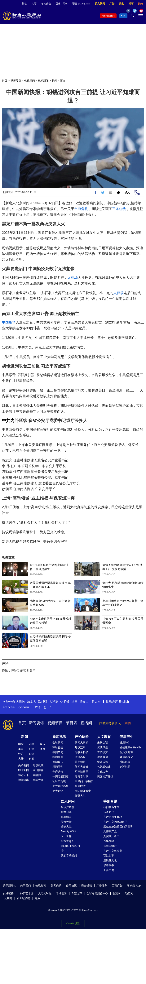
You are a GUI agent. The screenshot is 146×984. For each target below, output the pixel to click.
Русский (23, 707)
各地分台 (46, 3)
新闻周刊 (57, 766)
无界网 (8, 898)
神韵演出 (23, 779)
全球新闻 (57, 742)
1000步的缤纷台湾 (70, 848)
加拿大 (31, 701)
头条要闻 (23, 765)
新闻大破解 (81, 766)
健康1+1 (125, 742)
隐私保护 (56, 885)
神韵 (24, 3)
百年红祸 (108, 840)
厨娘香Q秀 (67, 840)
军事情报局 (81, 771)
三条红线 (119, 209)
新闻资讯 (36, 723)
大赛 (34, 3)
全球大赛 (38, 779)
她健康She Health (130, 747)
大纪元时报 (44, 893)
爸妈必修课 (104, 766)
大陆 (21, 758)
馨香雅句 (102, 757)
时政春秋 (80, 757)
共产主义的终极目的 (115, 821)
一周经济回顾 (60, 776)
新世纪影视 (23, 898)
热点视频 (38, 765)
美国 (21, 749)
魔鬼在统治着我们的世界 (118, 826)
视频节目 (15, 80)
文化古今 (102, 771)
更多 (37, 898)
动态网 (129, 893)
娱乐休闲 (68, 801)
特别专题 (110, 801)
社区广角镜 (59, 781)
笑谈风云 (102, 747)
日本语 (36, 707)
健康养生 (126, 737)
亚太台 (96, 701)
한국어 (48, 707)
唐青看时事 (81, 776)
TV (124, 15)
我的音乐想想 (69, 855)
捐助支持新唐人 (110, 723)
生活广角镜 (67, 807)
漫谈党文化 (110, 860)
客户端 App (134, 885)
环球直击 (57, 747)
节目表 (71, 723)
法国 (74, 701)
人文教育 (104, 737)
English (124, 701)
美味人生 (66, 826)
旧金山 (84, 701)
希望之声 (76, 893)
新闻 (54, 80)
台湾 (31, 749)
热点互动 (80, 747)
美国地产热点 (105, 776)
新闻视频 (59, 737)
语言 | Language (81, 3)
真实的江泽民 (111, 836)
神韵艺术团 (26, 893)
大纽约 (20, 701)
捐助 (121, 3)
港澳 (31, 744)
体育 (42, 749)
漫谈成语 (102, 761)
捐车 (131, 3)
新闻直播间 (109, 15)
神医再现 (125, 761)
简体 (65, 3)
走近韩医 (125, 766)
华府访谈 (57, 771)
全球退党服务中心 (97, 893)
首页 (4, 80)
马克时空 (80, 786)
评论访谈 (82, 737)
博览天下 (23, 775)
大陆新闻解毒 (83, 790)
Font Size (127, 192)
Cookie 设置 (73, 923)
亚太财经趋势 (60, 786)
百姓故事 (108, 855)
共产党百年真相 (112, 816)
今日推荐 (38, 770)
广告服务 (101, 885)
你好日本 (66, 812)
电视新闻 (29, 80)
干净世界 (61, 893)
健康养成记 (126, 757)
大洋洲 (53, 701)
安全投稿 (86, 885)
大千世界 (66, 836)
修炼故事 (108, 865)
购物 (140, 3)
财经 (31, 753)
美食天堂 (66, 821)
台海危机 (81, 209)
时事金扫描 (81, 752)
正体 (58, 3)
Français (9, 707)
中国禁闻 (57, 752)
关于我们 (25, 885)
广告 (111, 3)
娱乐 (42, 744)
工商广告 (108, 870)
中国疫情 (9, 322)
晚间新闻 (43, 80)
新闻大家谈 (81, 742)
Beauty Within (69, 831)
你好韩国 (66, 816)
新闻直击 (57, 761)
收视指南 (40, 885)
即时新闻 (23, 770)
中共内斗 (10, 420)
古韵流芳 (102, 752)
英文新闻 (100, 3)
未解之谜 (102, 742)
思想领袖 (80, 761)
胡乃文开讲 (126, 752)
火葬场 (72, 278)
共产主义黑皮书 (112, 850)
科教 (31, 758)
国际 (21, 744)
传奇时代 (108, 812)
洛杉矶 (42, 701)
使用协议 (71, 885)
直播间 (86, 723)
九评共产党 (110, 831)
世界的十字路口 (84, 781)
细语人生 (80, 795)
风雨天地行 (110, 845)
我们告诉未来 (111, 807)
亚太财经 (57, 790)
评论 (21, 753)
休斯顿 (64, 701)
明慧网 (117, 893)
